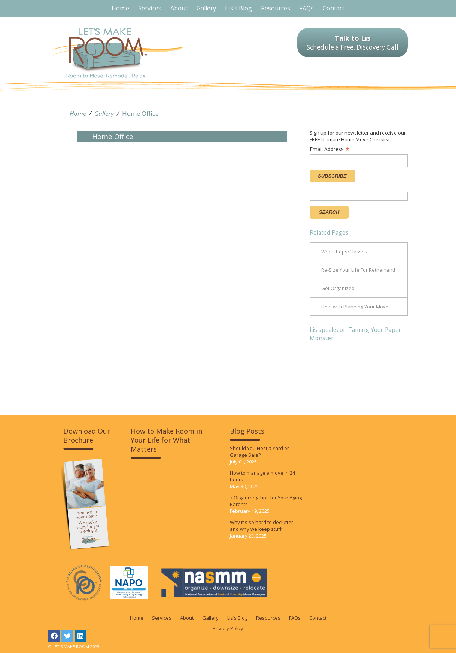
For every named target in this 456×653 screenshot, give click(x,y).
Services (161, 618)
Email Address (330, 149)
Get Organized (338, 288)
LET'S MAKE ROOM (117, 53)
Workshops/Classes (344, 251)
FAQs (295, 618)
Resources (268, 618)
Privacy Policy (228, 628)
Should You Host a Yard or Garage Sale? (259, 451)
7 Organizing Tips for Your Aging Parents (266, 501)
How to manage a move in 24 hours (262, 476)
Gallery (104, 113)
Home (78, 113)
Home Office (140, 113)
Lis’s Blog (237, 618)
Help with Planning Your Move (355, 306)
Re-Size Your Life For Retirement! (358, 270)
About (187, 618)
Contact (317, 618)
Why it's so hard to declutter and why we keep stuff (261, 525)
